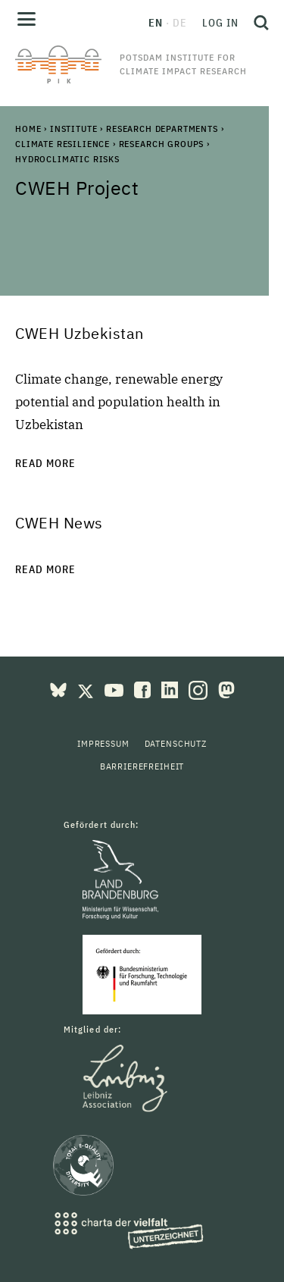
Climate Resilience (62, 143)
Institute (74, 128)
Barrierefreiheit (142, 766)
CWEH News (59, 522)
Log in (220, 23)
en (155, 23)
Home (28, 128)
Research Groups (161, 143)
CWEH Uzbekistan (79, 333)
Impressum (103, 743)
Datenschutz (176, 743)
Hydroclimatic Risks (67, 159)
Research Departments (162, 128)
